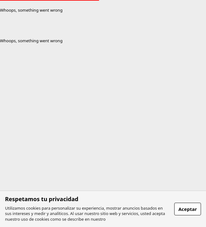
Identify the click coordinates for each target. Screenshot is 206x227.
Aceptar (188, 209)
